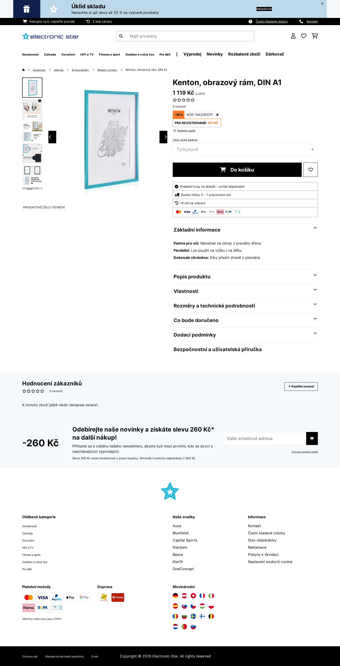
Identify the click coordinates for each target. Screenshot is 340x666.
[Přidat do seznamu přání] (310, 170)
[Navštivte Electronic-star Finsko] (202, 616)
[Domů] (28, 69)
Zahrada (29, 533)
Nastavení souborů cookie (270, 561)
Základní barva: (185, 140)
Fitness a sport (34, 554)
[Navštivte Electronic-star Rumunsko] (175, 616)
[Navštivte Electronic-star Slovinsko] (193, 626)
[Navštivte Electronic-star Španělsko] (175, 606)
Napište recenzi (296, 386)
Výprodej (234, 54)
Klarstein (180, 547)
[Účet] (293, 36)
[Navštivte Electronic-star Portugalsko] (184, 626)
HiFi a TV (30, 547)
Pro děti (29, 569)
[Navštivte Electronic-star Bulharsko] (184, 616)
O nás (116, 656)
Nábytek (64, 69)
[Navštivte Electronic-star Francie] (202, 595)
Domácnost (42, 69)
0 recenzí (179, 106)
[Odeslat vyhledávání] (121, 36)
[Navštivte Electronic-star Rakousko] (184, 595)
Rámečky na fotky (122, 69)
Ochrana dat (32, 656)
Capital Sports (185, 540)
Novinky (256, 54)
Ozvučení (30, 540)
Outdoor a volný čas (39, 561)
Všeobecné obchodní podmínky (77, 656)
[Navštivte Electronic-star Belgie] (211, 616)
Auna (177, 526)
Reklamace (257, 547)
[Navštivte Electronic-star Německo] (175, 595)
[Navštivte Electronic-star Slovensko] (184, 606)
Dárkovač (316, 54)
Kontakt (312, 21)
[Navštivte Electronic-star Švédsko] (193, 616)
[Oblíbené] (303, 36)
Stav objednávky (262, 540)
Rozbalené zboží (286, 54)
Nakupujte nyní (256, 9)
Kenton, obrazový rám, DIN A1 (163, 69)
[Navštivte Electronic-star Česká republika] (193, 606)
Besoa (178, 554)
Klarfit (178, 561)
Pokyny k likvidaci (263, 554)
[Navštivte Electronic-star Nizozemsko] (175, 626)
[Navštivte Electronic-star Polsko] (211, 606)
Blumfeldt (181, 533)
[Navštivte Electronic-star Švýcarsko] (193, 595)
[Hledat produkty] (185, 36)
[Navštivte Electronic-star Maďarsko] (202, 606)
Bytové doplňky (90, 69)
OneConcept (183, 569)
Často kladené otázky (272, 21)
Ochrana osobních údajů (302, 451)
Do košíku (237, 170)
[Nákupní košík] (315, 36)
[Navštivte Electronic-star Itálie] (211, 595)
